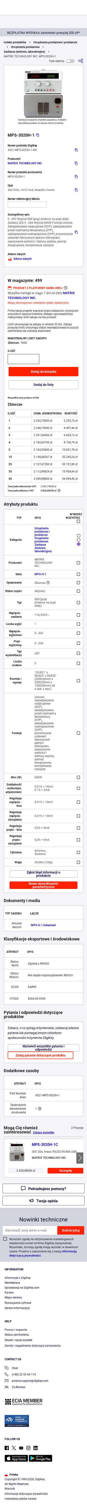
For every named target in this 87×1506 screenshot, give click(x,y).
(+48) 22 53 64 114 (20, 1375)
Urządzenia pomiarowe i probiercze (55, 42)
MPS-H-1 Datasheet (43, 925)
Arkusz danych (20, 258)
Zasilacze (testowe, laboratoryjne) (24, 51)
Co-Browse (15, 1387)
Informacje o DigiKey (18, 1277)
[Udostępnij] (80, 61)
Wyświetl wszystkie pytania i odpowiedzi (43, 1047)
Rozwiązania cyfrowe (18, 1303)
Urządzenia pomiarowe (25, 47)
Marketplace (12, 1282)
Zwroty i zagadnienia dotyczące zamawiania (33, 1345)
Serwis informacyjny (17, 1308)
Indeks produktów (15, 42)
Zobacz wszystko (43, 1132)
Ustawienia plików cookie (20, 1498)
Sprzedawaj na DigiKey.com (22, 1287)
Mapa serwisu (13, 1297)
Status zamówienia (17, 1334)
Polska (11, 1474)
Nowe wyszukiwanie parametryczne (43, 885)
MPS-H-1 (40, 574)
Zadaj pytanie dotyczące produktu (40, 1055)
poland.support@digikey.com (26, 1381)
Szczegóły (65, 1170)
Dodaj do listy (44, 385)
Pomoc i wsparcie (16, 1329)
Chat (11, 1368)
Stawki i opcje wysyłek (18, 1340)
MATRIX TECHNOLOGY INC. (25, 163)
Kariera (9, 1292)
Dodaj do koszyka (43, 371)
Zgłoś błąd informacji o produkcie (44, 873)
